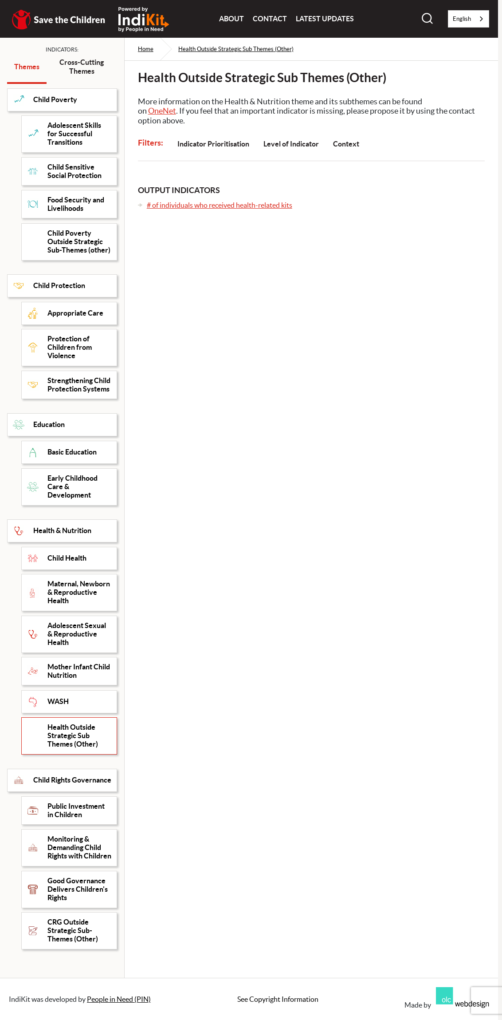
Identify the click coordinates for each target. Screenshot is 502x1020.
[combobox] (468, 19)
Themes (26, 67)
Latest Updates (325, 19)
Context (346, 144)
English (462, 19)
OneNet (162, 110)
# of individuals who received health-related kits (219, 205)
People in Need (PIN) (119, 999)
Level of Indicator (291, 144)
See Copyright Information (277, 999)
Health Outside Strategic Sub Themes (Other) (236, 49)
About (231, 19)
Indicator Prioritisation (213, 144)
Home (145, 49)
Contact (270, 19)
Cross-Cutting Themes (81, 66)
